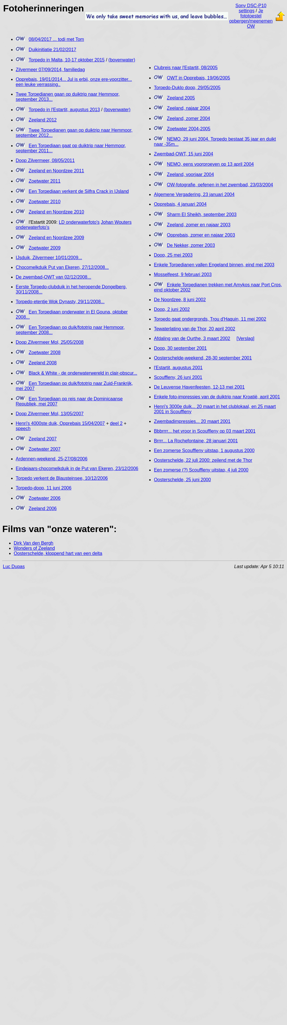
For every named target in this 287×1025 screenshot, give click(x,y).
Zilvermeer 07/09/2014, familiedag (50, 69)
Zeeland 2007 (43, 438)
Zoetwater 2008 (44, 352)
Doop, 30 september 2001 (180, 348)
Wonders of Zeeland (34, 548)
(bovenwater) (121, 59)
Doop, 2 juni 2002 (172, 309)
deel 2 (116, 423)
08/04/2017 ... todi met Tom (56, 39)
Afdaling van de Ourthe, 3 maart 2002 (192, 338)
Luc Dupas (14, 566)
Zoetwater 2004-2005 (188, 128)
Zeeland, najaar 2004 (188, 108)
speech (23, 428)
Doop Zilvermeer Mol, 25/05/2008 (49, 342)
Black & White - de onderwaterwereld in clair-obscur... (83, 373)
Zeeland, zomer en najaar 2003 (198, 224)
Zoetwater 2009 (44, 247)
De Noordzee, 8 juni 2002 (180, 299)
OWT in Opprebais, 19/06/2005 (198, 77)
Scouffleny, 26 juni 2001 (178, 377)
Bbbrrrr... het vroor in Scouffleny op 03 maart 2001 (204, 431)
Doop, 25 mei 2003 (173, 255)
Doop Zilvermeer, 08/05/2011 (45, 160)
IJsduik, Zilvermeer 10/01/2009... (49, 257)
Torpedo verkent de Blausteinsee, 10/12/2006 (62, 478)
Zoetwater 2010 (44, 201)
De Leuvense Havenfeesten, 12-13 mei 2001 (199, 387)
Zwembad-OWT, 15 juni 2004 (183, 153)
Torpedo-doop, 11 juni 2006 (43, 487)
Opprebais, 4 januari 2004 (180, 204)
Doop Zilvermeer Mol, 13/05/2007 (49, 413)
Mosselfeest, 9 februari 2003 (183, 274)
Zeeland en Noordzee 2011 (56, 170)
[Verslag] (245, 338)
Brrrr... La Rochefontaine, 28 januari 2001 (196, 440)
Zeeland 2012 (43, 119)
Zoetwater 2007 (44, 449)
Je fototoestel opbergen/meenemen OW (251, 18)
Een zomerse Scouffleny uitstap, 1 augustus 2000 (204, 450)
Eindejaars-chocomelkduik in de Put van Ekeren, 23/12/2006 (77, 468)
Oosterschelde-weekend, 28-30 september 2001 (203, 357)
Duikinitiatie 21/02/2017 (52, 49)
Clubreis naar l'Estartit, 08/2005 (186, 67)
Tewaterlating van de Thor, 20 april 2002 (194, 328)
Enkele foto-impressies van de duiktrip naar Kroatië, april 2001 (217, 396)
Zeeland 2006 (43, 508)
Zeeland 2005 (181, 97)
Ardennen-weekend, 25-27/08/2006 (51, 458)
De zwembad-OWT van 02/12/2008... (53, 277)
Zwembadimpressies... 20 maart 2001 (192, 421)
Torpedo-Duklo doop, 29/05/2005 (187, 87)
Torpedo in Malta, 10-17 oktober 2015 (67, 59)
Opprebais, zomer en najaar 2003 (201, 235)
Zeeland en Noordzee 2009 (56, 237)
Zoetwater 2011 (44, 181)
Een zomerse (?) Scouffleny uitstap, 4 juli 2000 (201, 469)
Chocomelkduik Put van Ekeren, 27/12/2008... (62, 267)
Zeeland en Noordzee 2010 (56, 211)
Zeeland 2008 (43, 362)
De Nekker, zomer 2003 (191, 245)
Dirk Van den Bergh (33, 543)
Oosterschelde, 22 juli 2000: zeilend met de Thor (203, 460)
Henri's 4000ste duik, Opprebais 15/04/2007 (60, 423)
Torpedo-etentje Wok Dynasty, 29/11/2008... (60, 301)
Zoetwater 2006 (44, 498)
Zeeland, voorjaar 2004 (190, 174)
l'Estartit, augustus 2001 (178, 367)
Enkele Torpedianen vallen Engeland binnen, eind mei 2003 (214, 264)
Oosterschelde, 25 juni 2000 (182, 479)
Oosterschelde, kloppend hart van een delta (58, 553)
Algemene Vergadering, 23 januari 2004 (194, 194)
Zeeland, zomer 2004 (188, 118)
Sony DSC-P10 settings (250, 8)
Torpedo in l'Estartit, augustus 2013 (64, 109)
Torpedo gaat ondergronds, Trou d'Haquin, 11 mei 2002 (210, 319)
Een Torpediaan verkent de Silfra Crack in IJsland (79, 191)
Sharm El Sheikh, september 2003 (202, 214)
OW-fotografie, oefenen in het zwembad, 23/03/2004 (220, 184)
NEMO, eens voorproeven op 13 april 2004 (210, 164)
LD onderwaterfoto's (79, 222)
